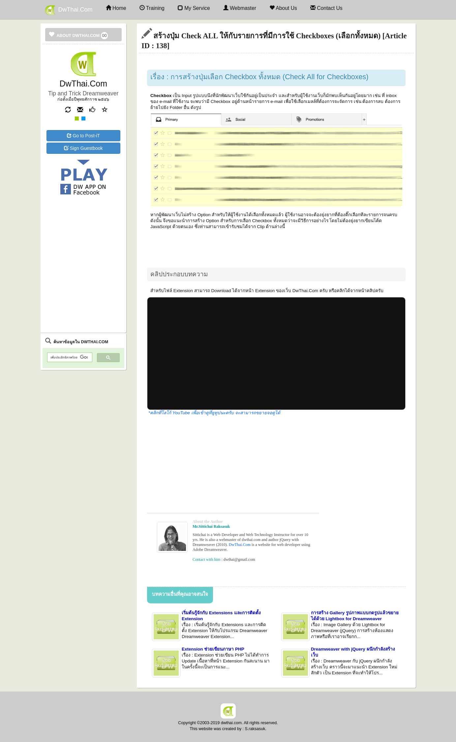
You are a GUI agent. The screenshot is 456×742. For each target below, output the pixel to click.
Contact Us (326, 8)
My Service (194, 8)
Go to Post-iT (83, 135)
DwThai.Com (69, 10)
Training (152, 8)
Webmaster (239, 8)
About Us (283, 8)
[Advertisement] (83, 223)
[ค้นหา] (69, 357)
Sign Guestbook (83, 148)
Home (116, 8)
